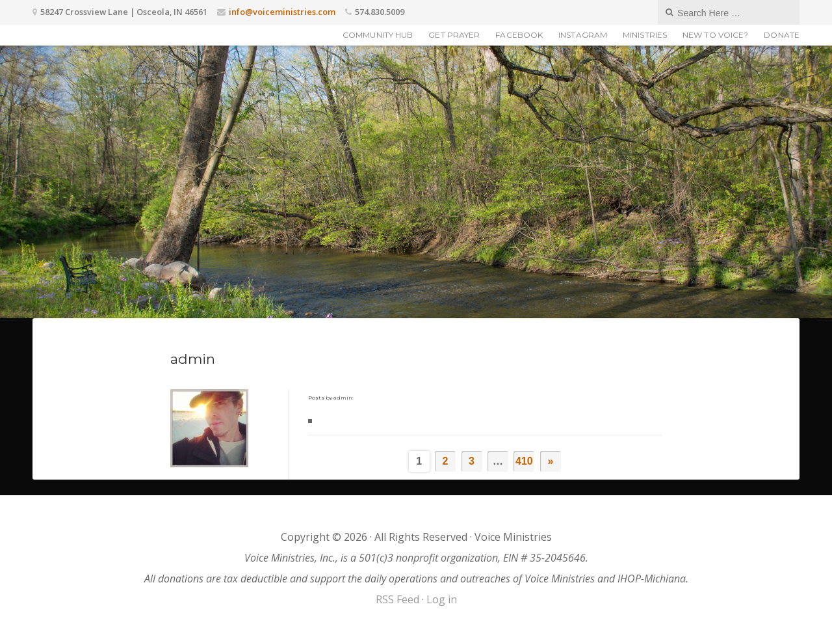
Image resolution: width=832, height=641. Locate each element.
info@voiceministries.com (282, 12)
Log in (441, 599)
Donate (782, 35)
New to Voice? (715, 35)
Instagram (582, 35)
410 (524, 461)
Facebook (519, 35)
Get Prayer (454, 35)
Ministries (645, 35)
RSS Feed (397, 599)
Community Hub (378, 35)
